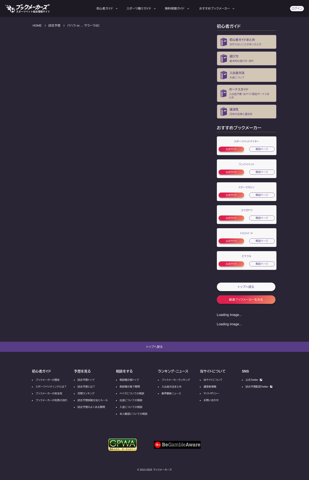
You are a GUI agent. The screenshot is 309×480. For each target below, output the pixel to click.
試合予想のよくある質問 (91, 407)
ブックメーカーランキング (176, 379)
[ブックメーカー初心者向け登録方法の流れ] (246, 58)
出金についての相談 (131, 400)
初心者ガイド (107, 8)
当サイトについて (212, 379)
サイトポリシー (211, 393)
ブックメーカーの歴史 (48, 379)
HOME (37, 25)
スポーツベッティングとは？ (51, 386)
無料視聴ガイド (177, 8)
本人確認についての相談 (133, 413)
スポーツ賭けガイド (141, 8)
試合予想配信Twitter (259, 386)
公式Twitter (254, 379)
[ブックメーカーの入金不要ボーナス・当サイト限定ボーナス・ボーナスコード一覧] (246, 93)
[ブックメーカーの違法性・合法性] (246, 112)
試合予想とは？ (86, 386)
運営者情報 (209, 386)
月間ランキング (85, 393)
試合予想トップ (85, 379)
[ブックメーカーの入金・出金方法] (246, 75)
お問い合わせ (211, 400)
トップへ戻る (246, 287)
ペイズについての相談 (132, 393)
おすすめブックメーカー (217, 8)
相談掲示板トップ (129, 379)
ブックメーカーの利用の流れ (51, 400)
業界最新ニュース (171, 393)
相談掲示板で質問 (130, 386)
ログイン (297, 8)
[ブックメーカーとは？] (246, 42)
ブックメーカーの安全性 (49, 393)
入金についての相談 (131, 407)
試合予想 (54, 25)
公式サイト (231, 149)
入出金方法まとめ (172, 386)
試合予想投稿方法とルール (92, 400)
